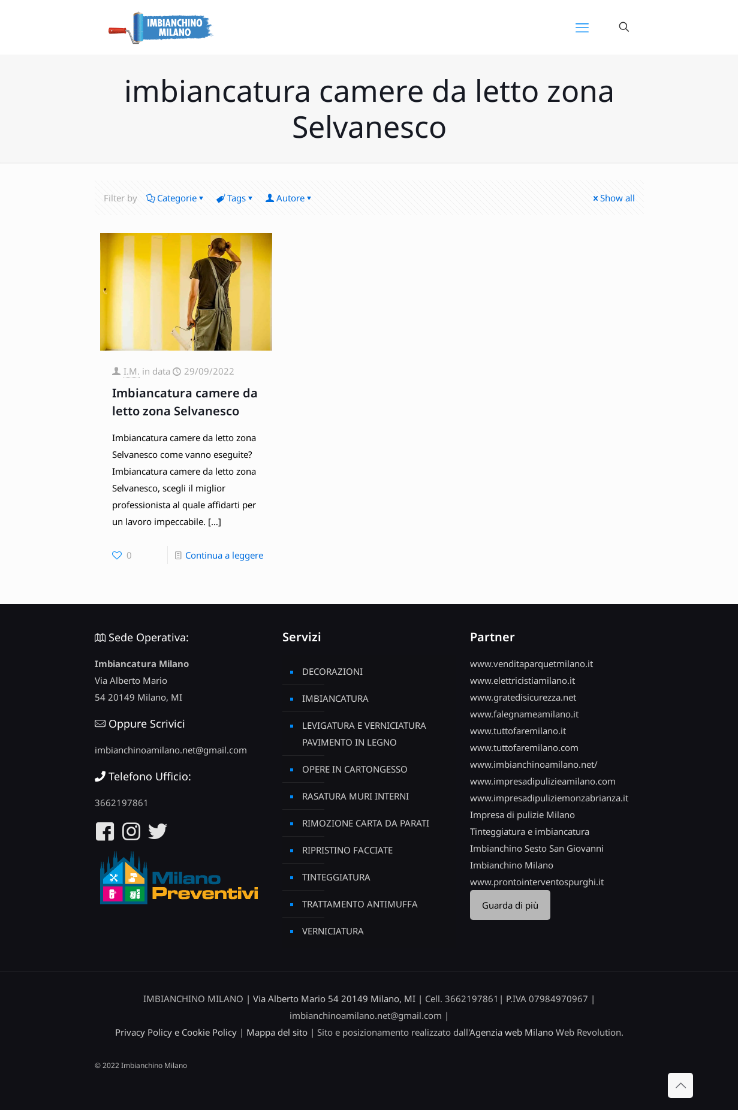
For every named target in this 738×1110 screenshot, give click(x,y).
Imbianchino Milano (511, 865)
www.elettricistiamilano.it (522, 680)
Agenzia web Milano (511, 1032)
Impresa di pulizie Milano (522, 815)
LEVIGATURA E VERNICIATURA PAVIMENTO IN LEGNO (364, 733)
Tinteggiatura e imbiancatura (529, 831)
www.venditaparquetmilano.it (531, 663)
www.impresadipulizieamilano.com (543, 781)
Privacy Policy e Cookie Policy (176, 1032)
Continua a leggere (224, 555)
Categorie (176, 198)
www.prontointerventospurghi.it (537, 882)
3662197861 (122, 803)
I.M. (131, 371)
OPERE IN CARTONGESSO (355, 769)
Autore (290, 198)
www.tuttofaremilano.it (518, 731)
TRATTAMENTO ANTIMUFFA (360, 904)
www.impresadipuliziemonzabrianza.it (549, 798)
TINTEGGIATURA (336, 877)
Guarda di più (510, 905)
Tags (235, 198)
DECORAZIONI (332, 671)
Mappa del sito (277, 1032)
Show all (613, 198)
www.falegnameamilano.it (524, 714)
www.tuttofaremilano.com (524, 747)
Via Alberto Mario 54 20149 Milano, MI (334, 999)
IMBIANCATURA (335, 698)
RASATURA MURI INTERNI (355, 796)
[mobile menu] (582, 27)
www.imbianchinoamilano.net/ (534, 764)
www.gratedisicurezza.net (523, 697)
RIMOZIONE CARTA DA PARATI (365, 823)
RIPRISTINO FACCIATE (347, 850)
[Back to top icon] (680, 1085)
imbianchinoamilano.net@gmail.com (171, 750)
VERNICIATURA (333, 931)
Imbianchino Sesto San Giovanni (537, 848)
